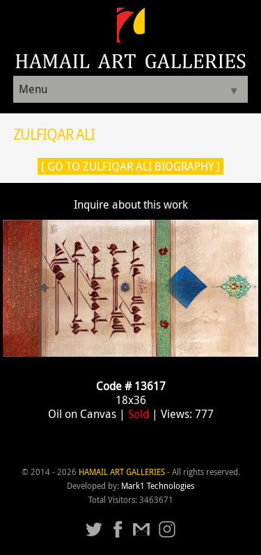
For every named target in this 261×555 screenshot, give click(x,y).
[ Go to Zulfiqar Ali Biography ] (130, 166)
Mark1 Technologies (157, 486)
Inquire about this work (131, 204)
